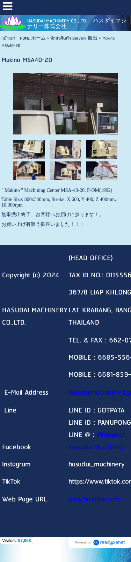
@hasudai (110, 435)
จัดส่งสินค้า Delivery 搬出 (74, 38)
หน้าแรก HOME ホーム (23, 38)
